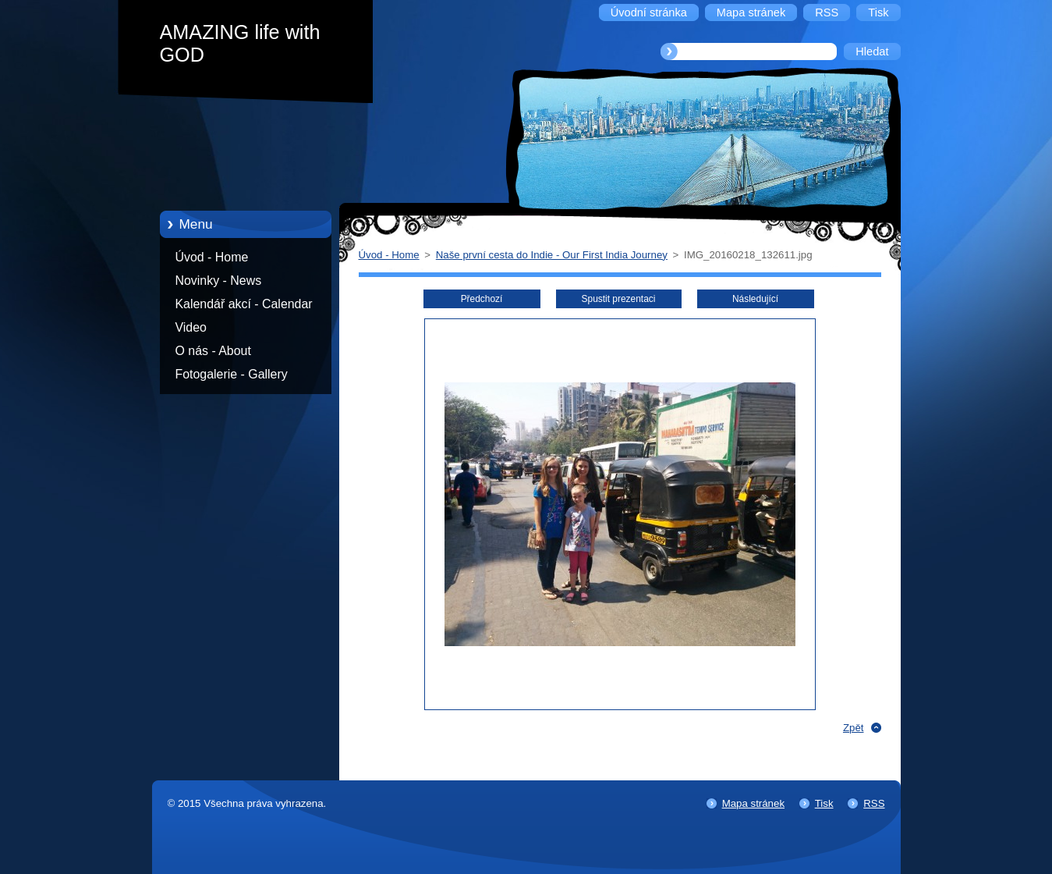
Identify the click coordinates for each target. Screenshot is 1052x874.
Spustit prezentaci (619, 298)
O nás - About (213, 350)
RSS (873, 803)
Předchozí (482, 298)
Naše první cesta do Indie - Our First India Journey (552, 255)
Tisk (824, 803)
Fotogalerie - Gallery (231, 374)
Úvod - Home (212, 257)
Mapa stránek (753, 803)
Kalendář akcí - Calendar (244, 304)
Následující (755, 298)
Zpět (853, 728)
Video (191, 327)
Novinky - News (218, 280)
